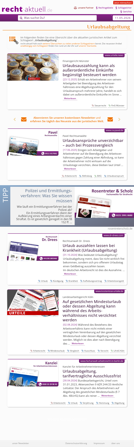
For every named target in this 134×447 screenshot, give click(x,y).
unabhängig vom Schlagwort (34, 45)
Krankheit (73, 280)
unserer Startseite (87, 45)
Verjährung (88, 402)
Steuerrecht (100, 105)
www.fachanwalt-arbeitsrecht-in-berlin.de (101, 361)
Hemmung (104, 402)
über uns (115, 443)
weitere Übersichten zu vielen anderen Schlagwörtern (69, 43)
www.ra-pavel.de (114, 130)
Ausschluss (89, 350)
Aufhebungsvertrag (92, 280)
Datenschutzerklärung (76, 443)
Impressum (99, 443)
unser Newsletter (20, 443)
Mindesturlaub (57, 350)
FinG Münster (117, 105)
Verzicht (104, 350)
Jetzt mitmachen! (123, 2)
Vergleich (74, 350)
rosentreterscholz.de (120, 228)
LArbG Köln (119, 350)
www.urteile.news (114, 55)
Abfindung (87, 175)
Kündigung (58, 280)
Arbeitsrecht (71, 175)
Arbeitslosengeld (115, 280)
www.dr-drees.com (113, 235)
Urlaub (44, 280)
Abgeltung (119, 402)
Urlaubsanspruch (115, 175)
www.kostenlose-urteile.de (109, 291)
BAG (99, 175)
